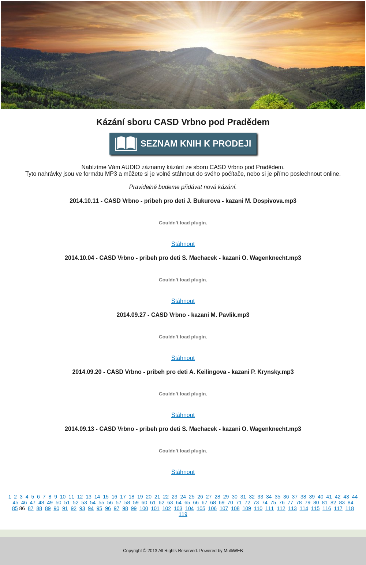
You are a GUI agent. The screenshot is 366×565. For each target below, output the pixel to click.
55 (101, 502)
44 (355, 497)
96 (108, 508)
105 (201, 508)
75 (273, 502)
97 (117, 508)
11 (71, 497)
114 (304, 508)
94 (91, 508)
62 (162, 502)
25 (192, 497)
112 (281, 508)
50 (58, 502)
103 (178, 508)
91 (65, 508)
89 (48, 508)
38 (303, 497)
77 (291, 502)
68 (213, 502)
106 (212, 508)
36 (286, 497)
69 (222, 502)
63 (170, 502)
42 (338, 497)
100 (143, 508)
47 (33, 502)
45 (16, 502)
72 (247, 502)
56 (110, 502)
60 (144, 502)
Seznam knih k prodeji (196, 143)
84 (351, 502)
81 (325, 502)
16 (114, 497)
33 (261, 497)
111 (269, 508)
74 (265, 502)
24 (183, 497)
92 (73, 508)
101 (155, 508)
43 (346, 497)
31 (243, 497)
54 (93, 502)
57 (119, 502)
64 (179, 502)
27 (209, 497)
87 (31, 508)
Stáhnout (183, 244)
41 (329, 497)
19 (140, 497)
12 (80, 497)
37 (295, 497)
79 (308, 502)
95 (99, 508)
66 (196, 502)
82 (333, 502)
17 (123, 497)
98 (125, 508)
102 (167, 508)
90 (56, 508)
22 (166, 497)
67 (205, 502)
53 (84, 502)
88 (39, 508)
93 (82, 508)
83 (342, 502)
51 (67, 502)
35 (278, 497)
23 (175, 497)
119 (183, 514)
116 (326, 508)
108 (235, 508)
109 (246, 508)
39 (312, 497)
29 (226, 497)
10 (63, 497)
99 (134, 508)
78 (299, 502)
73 (256, 502)
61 (153, 502)
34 (269, 497)
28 (217, 497)
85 (15, 508)
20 (149, 497)
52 (76, 502)
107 (224, 508)
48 (41, 502)
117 (338, 508)
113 (292, 508)
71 (239, 502)
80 (316, 502)
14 (97, 497)
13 (89, 497)
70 (230, 502)
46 (24, 502)
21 (157, 497)
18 (132, 497)
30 (235, 497)
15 (106, 497)
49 (50, 502)
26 (200, 497)
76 (282, 502)
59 (136, 502)
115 (315, 508)
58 (127, 502)
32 (252, 497)
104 (189, 508)
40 (321, 497)
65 (187, 502)
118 (350, 508)
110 (258, 508)
